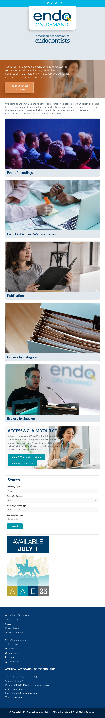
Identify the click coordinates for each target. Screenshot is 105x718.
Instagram (12, 661)
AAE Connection (15, 639)
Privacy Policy (12, 628)
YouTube (11, 652)
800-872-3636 (20, 684)
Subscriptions (12, 619)
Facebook (11, 644)
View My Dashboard (22, 463)
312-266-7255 (15, 688)
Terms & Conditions (15, 632)
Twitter (10, 648)
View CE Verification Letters (26, 457)
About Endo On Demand (17, 615)
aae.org (18, 696)
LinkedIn (11, 657)
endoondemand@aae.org (24, 692)
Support (9, 623)
